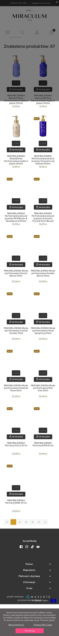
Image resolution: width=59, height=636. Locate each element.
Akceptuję (30, 630)
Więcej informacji (16, 624)
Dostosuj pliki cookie (43, 624)
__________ (15, 36)
